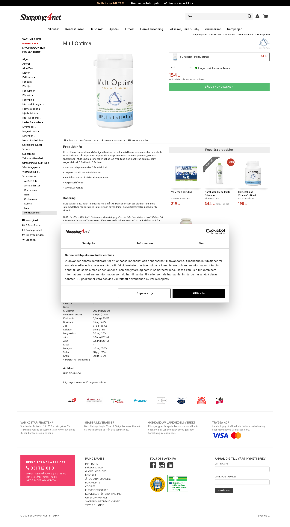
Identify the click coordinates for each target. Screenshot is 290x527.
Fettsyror (29, 77)
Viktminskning (31, 172)
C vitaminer (30, 199)
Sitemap (54, 515)
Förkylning (29, 100)
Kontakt (90, 475)
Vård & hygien (31, 167)
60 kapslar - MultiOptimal (219, 57)
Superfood (28, 154)
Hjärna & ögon (31, 109)
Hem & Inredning (151, 29)
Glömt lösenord (96, 471)
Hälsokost (97, 29)
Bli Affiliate (92, 482)
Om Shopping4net (96, 497)
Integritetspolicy (96, 490)
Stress (26, 149)
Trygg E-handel (95, 505)
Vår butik (29, 240)
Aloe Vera (27, 68)
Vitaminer (230, 34)
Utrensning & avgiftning (35, 163)
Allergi (26, 64)
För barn (28, 82)
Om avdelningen (33, 235)
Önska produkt (32, 230)
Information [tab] (145, 243)
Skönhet (54, 29)
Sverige (264, 515)
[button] (266, 16)
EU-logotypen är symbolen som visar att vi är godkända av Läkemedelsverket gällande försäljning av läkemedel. (177, 428)
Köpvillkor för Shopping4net (104, 494)
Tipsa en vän (138, 140)
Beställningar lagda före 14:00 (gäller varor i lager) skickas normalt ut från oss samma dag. (113, 426)
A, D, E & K (30, 181)
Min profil (91, 464)
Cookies (90, 486)
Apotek (114, 29)
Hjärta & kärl (30, 113)
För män (28, 95)
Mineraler (28, 136)
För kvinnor (29, 91)
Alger (25, 59)
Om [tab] (201, 243)
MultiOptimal (263, 34)
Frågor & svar (31, 225)
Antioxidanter (32, 185)
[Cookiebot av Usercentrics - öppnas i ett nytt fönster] (208, 231)
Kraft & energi (31, 118)
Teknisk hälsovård (33, 158)
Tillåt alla (199, 293)
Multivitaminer (245, 34)
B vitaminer (30, 190)
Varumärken (213, 29)
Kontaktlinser (74, 29)
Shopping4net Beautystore (102, 501)
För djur (26, 86)
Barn (27, 194)
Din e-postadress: (226, 476)
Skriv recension (113, 140)
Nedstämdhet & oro (33, 140)
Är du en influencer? (98, 479)
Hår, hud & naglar (33, 104)
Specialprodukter (32, 145)
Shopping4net (200, 34)
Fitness (130, 29)
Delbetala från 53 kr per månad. (187, 79)
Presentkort (32, 52)
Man (26, 208)
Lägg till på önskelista (81, 140)
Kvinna (28, 203)
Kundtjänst (30, 220)
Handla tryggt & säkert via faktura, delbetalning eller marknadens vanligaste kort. (241, 429)
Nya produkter (33, 48)
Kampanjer (234, 29)
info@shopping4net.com (41, 480)
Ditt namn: (221, 463)
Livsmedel (29, 127)
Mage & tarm (31, 131)
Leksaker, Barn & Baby (184, 29)
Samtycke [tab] (89, 243)
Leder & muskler (33, 122)
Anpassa (144, 293)
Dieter (27, 73)
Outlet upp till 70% (110, 3)
